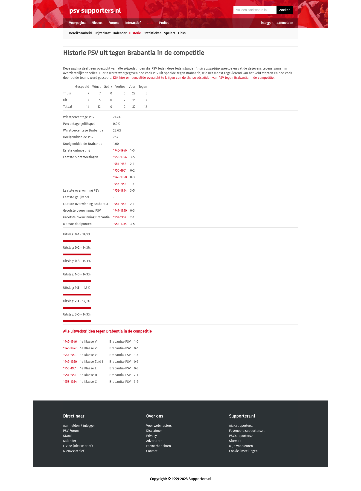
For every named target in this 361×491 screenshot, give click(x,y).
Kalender (119, 33)
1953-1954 (120, 157)
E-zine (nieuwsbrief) (78, 446)
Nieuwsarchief (73, 451)
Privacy (151, 436)
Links (182, 33)
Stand (67, 436)
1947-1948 (119, 184)
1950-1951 (119, 170)
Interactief (133, 23)
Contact (151, 451)
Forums (113, 23)
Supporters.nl (242, 416)
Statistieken (152, 33)
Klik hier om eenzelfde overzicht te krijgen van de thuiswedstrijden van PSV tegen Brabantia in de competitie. (193, 78)
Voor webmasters (159, 426)
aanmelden (285, 23)
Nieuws (97, 23)
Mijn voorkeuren (241, 446)
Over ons (154, 416)
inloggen (267, 23)
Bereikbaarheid (80, 33)
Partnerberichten (158, 446)
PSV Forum (71, 431)
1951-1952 (119, 164)
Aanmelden (71, 426)
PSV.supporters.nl (241, 436)
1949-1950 (120, 177)
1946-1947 (69, 348)
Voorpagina (77, 23)
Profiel (164, 23)
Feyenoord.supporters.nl (247, 431)
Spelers (169, 33)
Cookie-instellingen (243, 451)
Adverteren (154, 441)
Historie (135, 33)
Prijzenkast (102, 33)
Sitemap (235, 441)
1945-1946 (120, 150)
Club (150, 23)
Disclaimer (154, 431)
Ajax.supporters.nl (242, 426)
